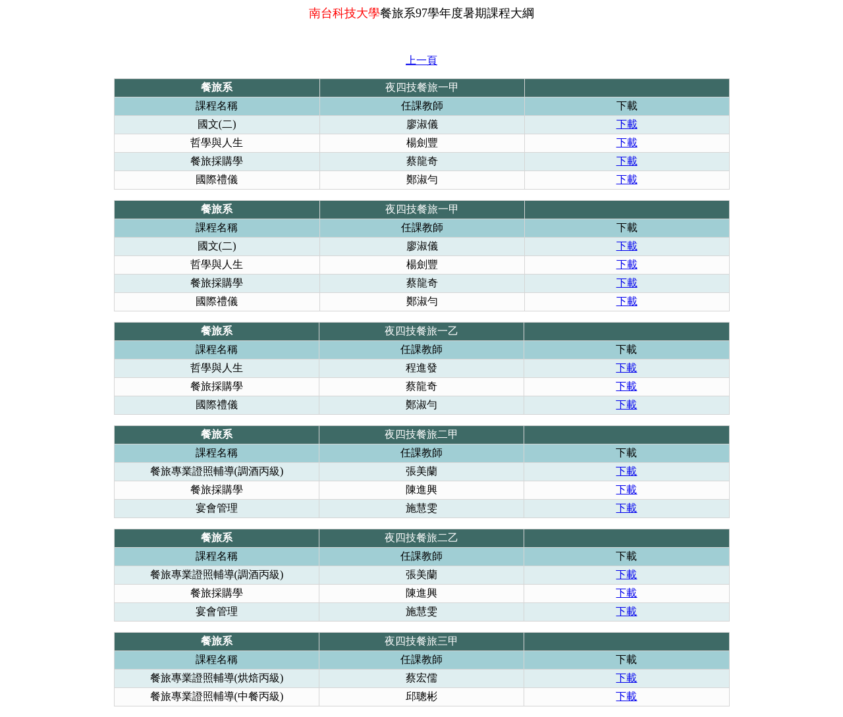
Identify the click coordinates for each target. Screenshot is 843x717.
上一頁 (421, 60)
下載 (627, 124)
